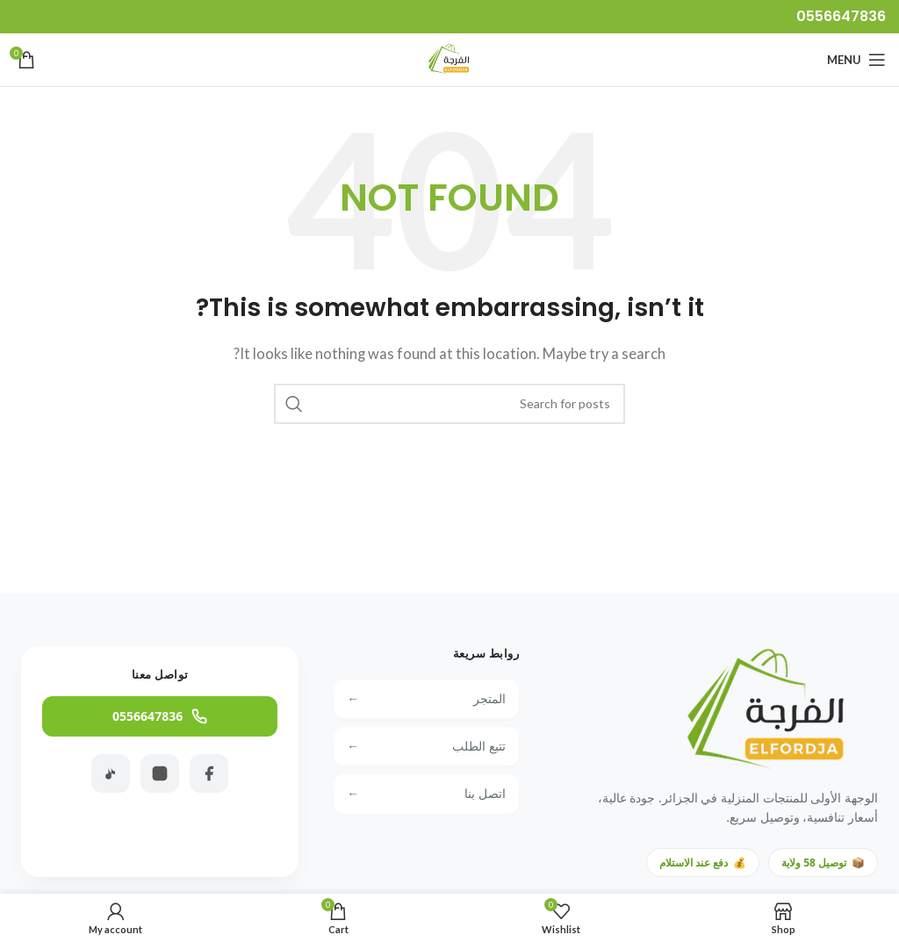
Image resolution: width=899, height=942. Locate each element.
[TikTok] (110, 773)
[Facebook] (209, 773)
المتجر (426, 698)
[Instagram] (159, 773)
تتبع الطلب (426, 746)
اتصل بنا (426, 793)
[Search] (449, 404)
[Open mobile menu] (856, 59)
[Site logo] (449, 58)
